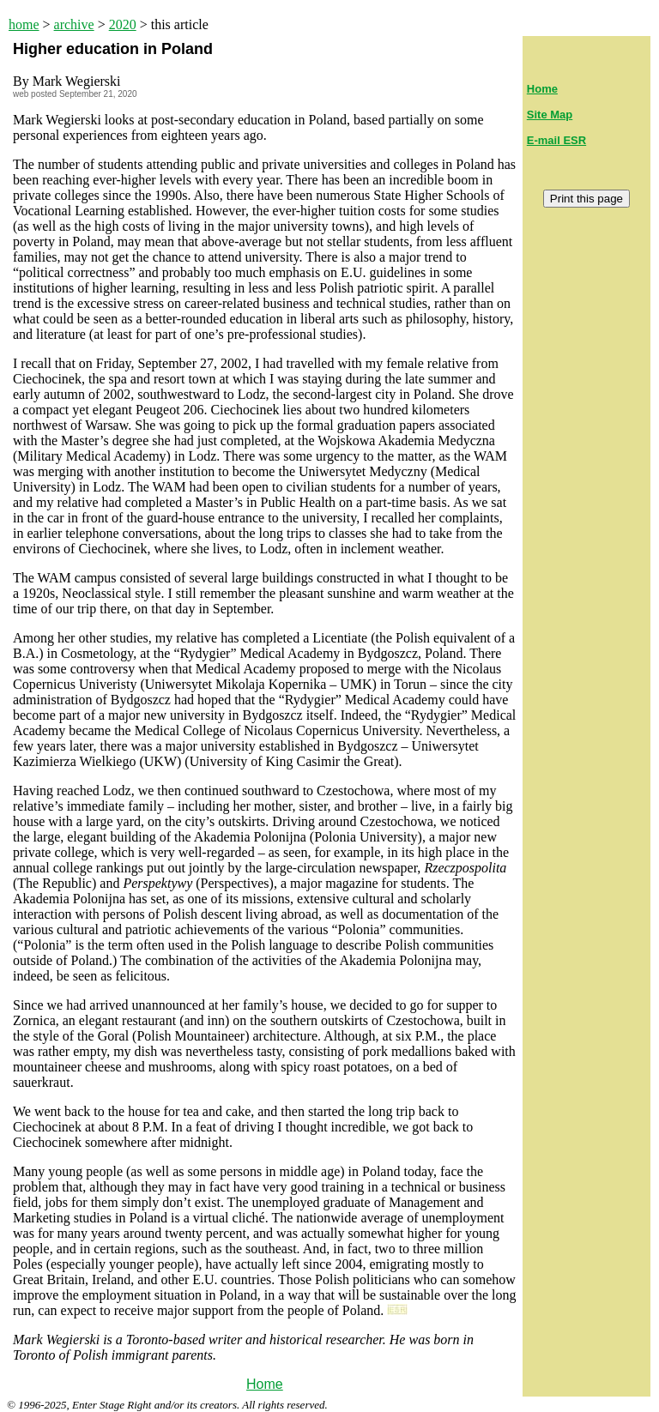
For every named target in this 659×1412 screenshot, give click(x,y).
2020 (122, 24)
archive (74, 24)
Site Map (549, 114)
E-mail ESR (556, 140)
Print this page (586, 198)
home (24, 24)
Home (264, 1384)
